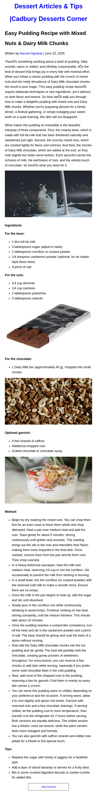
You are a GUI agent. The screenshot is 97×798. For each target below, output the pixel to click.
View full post (48, 786)
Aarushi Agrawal (31, 53)
